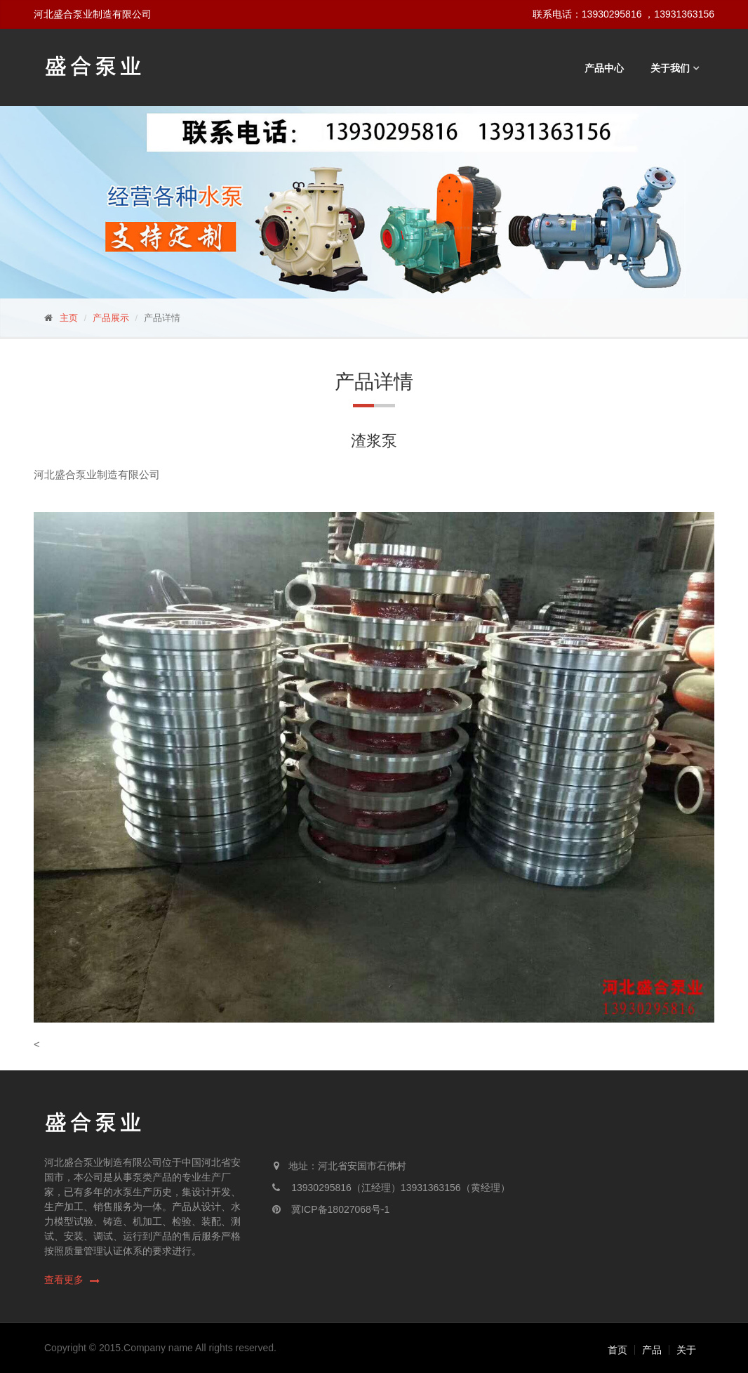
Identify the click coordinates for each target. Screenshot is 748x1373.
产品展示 (111, 318)
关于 (686, 1350)
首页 (617, 1350)
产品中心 (604, 68)
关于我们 (670, 68)
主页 (69, 318)
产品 (652, 1350)
